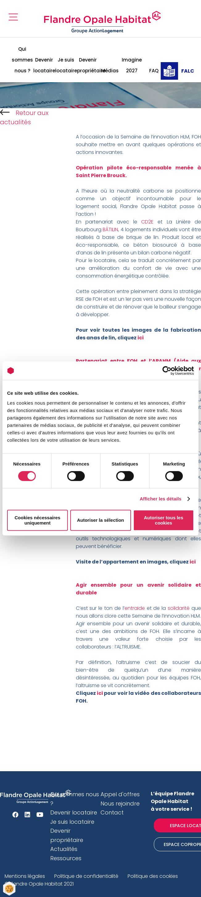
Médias (110, 70)
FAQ (153, 70)
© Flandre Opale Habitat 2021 (39, 883)
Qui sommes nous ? (22, 60)
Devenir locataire (44, 65)
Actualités (63, 849)
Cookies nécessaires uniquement (37, 520)
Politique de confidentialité (86, 876)
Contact (112, 812)
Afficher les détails (160, 498)
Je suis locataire (66, 65)
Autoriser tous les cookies (163, 520)
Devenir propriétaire (88, 65)
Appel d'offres (120, 794)
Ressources (65, 858)
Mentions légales (25, 876)
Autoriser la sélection (100, 520)
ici (99, 693)
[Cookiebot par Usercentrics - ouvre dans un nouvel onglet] (167, 370)
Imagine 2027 (132, 65)
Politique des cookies (153, 876)
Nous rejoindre (120, 803)
